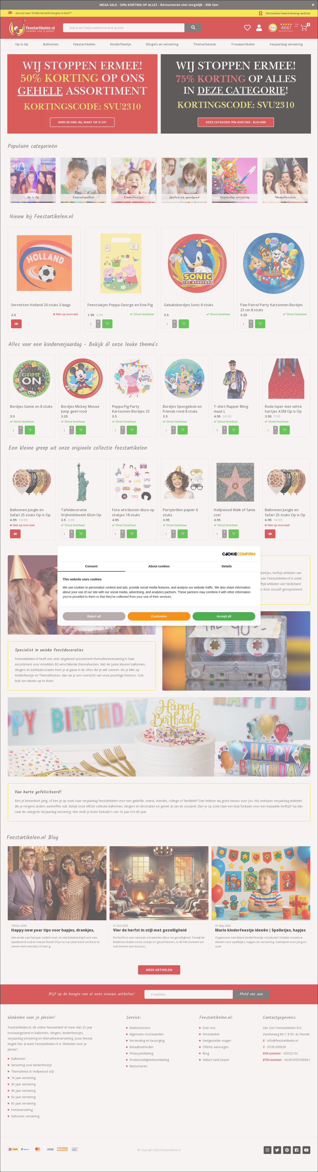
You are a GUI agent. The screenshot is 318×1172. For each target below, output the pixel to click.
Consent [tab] (91, 566)
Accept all (224, 616)
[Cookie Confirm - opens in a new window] (238, 554)
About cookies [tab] (159, 566)
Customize (159, 616)
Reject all (94, 616)
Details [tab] (227, 566)
